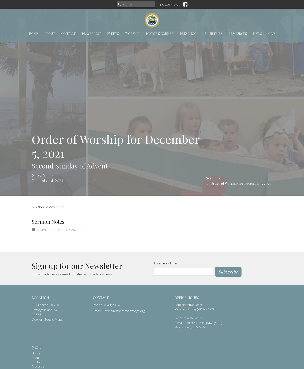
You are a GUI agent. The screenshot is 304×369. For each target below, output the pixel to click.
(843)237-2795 (170, 4)
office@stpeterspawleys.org (124, 311)
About (50, 33)
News (257, 33)
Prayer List (91, 33)
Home (33, 33)
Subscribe (228, 272)
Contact (68, 33)
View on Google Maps (47, 319)
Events (113, 33)
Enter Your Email (166, 263)
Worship (132, 33)
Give (271, 33)
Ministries (213, 33)
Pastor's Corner (160, 33)
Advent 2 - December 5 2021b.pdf (59, 229)
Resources (238, 33)
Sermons (213, 178)
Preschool (189, 33)
